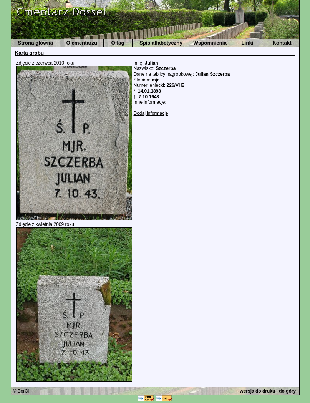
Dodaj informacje (151, 113)
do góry (287, 391)
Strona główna (35, 43)
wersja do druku (257, 391)
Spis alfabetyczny (160, 43)
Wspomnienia (210, 43)
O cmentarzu (81, 43)
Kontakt (282, 43)
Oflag (117, 43)
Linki (247, 43)
